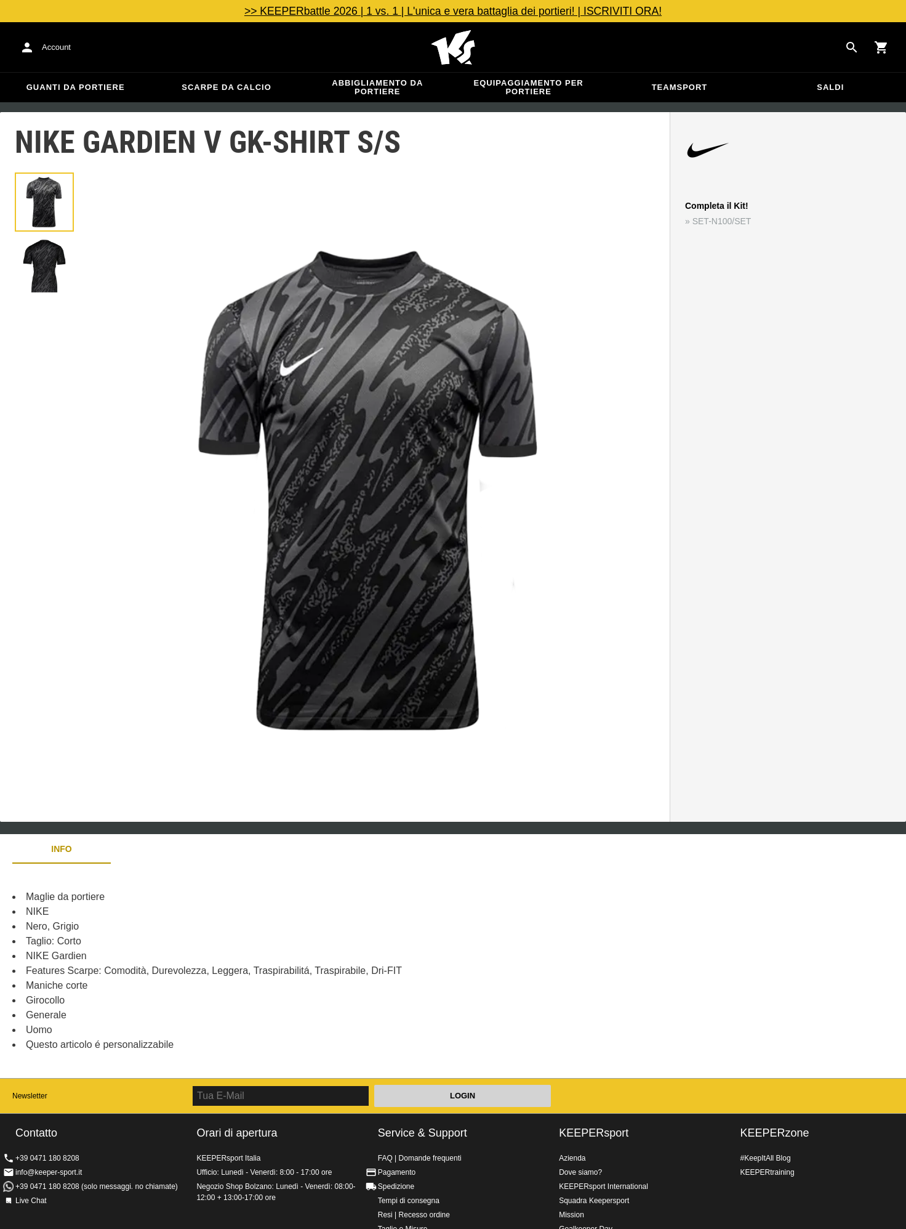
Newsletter (29, 1096)
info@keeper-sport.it (48, 1172)
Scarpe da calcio (226, 87)
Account (56, 47)
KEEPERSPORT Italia (453, 47)
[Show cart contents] (881, 47)
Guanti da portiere (75, 87)
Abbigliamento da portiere (377, 87)
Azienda (572, 1158)
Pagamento (396, 1172)
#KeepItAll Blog (765, 1158)
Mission (571, 1215)
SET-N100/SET (722, 221)
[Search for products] (852, 47)
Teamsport (680, 87)
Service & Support (422, 1133)
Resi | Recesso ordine (414, 1215)
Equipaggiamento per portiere (528, 87)
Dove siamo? (580, 1172)
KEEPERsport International (603, 1186)
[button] (44, 202)
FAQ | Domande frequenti (420, 1158)
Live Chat (31, 1200)
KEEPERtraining (767, 1172)
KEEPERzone (774, 1133)
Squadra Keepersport (594, 1200)
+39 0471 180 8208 (47, 1158)
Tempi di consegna (408, 1200)
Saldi (830, 87)
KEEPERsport (593, 1133)
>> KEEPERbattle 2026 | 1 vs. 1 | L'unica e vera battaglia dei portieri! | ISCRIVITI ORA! (453, 11)
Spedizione (396, 1186)
